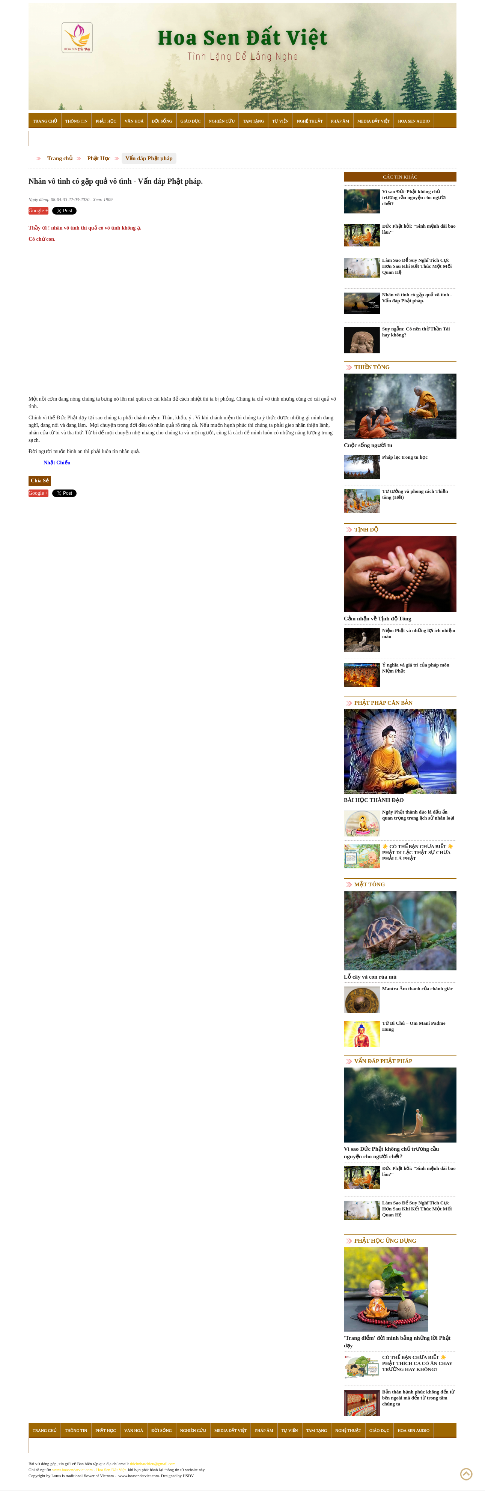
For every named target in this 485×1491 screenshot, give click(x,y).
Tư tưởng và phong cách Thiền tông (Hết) (415, 494)
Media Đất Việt (373, 121)
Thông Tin (76, 121)
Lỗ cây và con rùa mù (370, 977)
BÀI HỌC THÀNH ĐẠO (374, 800)
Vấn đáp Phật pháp (149, 158)
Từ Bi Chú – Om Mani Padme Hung (414, 1026)
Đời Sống (162, 121)
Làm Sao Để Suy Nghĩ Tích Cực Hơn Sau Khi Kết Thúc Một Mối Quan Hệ (417, 266)
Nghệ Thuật (310, 121)
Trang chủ (59, 158)
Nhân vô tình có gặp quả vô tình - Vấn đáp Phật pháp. (417, 297)
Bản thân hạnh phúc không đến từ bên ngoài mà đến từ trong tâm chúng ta (418, 1398)
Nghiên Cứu (222, 121)
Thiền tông (372, 367)
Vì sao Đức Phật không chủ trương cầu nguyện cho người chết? (414, 197)
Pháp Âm (340, 121)
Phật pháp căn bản (383, 703)
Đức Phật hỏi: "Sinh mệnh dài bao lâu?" (419, 229)
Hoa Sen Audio (413, 121)
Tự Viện (280, 121)
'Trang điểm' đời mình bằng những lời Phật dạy (397, 1341)
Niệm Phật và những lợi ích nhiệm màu (418, 633)
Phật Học (106, 121)
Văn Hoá (134, 121)
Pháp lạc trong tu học (405, 457)
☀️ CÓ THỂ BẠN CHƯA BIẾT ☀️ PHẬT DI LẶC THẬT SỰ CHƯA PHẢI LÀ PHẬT (417, 852)
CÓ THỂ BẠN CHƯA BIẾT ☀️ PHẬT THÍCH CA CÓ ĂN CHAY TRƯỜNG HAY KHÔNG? (417, 1363)
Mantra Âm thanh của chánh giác (417, 988)
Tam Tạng (253, 121)
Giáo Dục (191, 121)
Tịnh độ (366, 530)
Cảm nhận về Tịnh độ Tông (377, 619)
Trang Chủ (45, 121)
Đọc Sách (43, 138)
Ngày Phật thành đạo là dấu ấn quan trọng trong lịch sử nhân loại (418, 815)
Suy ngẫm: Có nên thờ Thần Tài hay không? (416, 332)
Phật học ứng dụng (385, 1241)
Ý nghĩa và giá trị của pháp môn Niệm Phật (415, 668)
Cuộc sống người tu (368, 445)
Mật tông (369, 884)
